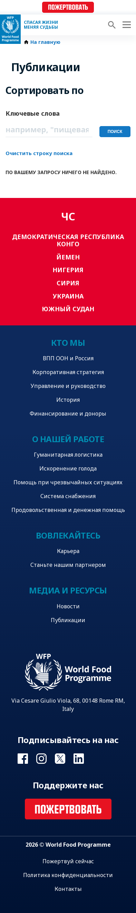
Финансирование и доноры (68, 413)
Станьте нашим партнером (68, 565)
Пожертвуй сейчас (68, 861)
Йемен (68, 257)
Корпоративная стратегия (68, 372)
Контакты (68, 889)
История (68, 399)
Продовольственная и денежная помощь (68, 510)
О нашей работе (68, 439)
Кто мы (68, 342)
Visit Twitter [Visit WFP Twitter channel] (60, 758)
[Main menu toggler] (125, 25)
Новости (68, 606)
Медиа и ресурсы (68, 590)
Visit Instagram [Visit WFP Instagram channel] (41, 758)
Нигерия (68, 270)
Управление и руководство (68, 386)
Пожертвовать (68, 7)
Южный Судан (68, 309)
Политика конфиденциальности (68, 875)
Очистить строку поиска (39, 153)
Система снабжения (68, 496)
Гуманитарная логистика (68, 454)
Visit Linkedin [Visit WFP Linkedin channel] (79, 758)
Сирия (68, 283)
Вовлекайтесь (68, 535)
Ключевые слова (33, 113)
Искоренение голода (68, 468)
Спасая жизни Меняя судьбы (41, 25)
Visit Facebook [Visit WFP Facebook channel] (23, 758)
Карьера (68, 551)
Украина (68, 296)
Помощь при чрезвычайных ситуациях (68, 482)
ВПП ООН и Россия (68, 358)
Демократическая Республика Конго (68, 240)
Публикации (68, 620)
